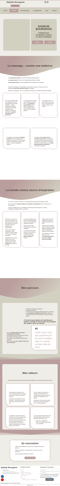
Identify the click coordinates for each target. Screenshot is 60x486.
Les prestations (24, 10)
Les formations (37, 10)
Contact (54, 10)
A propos (13, 10)
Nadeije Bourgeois (16, 2)
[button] (27, 34)
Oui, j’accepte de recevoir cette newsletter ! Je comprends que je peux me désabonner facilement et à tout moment (49, 476)
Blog (47, 10)
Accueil (5, 10)
